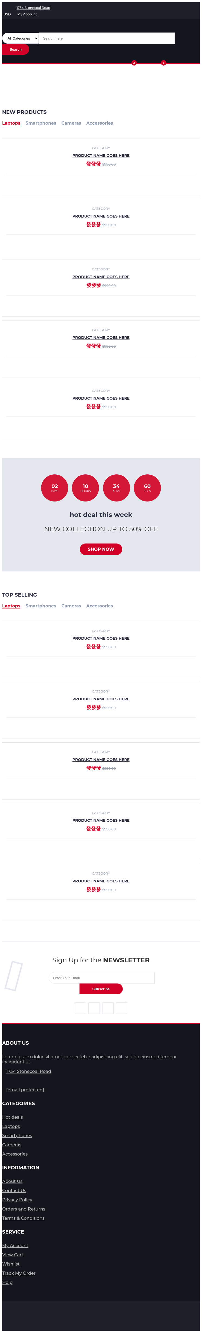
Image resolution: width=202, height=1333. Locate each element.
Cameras (71, 606)
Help (7, 1282)
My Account (15, 1245)
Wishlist (11, 1264)
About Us (12, 1181)
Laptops (11, 606)
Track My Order (18, 1273)
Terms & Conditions (23, 1218)
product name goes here (101, 216)
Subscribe (101, 989)
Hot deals (12, 1117)
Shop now (101, 549)
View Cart (12, 1254)
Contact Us (14, 1190)
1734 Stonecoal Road (28, 1071)
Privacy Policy (17, 1199)
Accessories (99, 606)
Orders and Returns (23, 1209)
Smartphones (41, 606)
